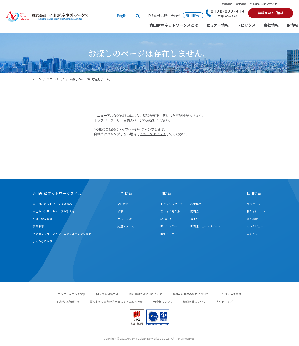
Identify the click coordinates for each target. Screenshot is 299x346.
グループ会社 (125, 219)
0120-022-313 (227, 13)
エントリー (254, 234)
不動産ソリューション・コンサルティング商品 (62, 234)
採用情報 (192, 15)
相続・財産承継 (42, 219)
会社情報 (271, 25)
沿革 (120, 211)
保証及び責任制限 (68, 301)
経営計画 (166, 219)
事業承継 (38, 226)
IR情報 (292, 25)
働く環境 (252, 219)
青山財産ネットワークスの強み (52, 204)
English (122, 16)
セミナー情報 (217, 25)
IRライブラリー (170, 234)
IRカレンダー (168, 226)
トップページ (104, 120)
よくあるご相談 (42, 241)
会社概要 (123, 204)
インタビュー (255, 226)
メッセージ (254, 204)
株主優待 (196, 204)
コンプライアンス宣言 (72, 294)
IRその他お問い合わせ (164, 16)
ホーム (37, 79)
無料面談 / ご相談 (270, 12)
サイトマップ (224, 301)
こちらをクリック (153, 134)
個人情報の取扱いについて (145, 294)
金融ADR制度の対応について (191, 294)
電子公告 (196, 219)
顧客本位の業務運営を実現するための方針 (116, 301)
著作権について (163, 301)
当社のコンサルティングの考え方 (54, 211)
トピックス (246, 25)
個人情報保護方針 (107, 294)
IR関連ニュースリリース (205, 226)
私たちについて (256, 211)
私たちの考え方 (170, 211)
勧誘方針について (194, 301)
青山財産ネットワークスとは (174, 25)
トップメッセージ (171, 204)
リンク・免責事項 (230, 294)
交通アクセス (125, 226)
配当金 (194, 211)
